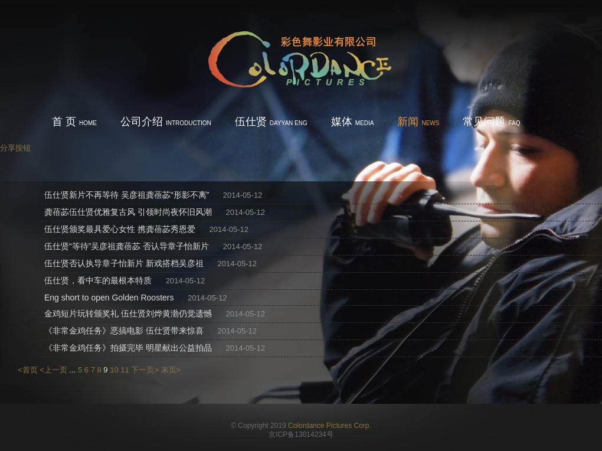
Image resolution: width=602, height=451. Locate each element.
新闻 (418, 122)
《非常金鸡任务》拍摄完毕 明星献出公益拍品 (128, 347)
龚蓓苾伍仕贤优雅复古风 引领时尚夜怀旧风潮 (128, 212)
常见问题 (491, 122)
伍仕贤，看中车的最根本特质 (98, 280)
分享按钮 (15, 147)
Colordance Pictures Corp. (329, 425)
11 (124, 369)
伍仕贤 (271, 122)
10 (114, 369)
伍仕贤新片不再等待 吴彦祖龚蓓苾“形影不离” (126, 195)
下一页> (145, 369)
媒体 (352, 122)
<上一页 (53, 369)
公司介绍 (165, 122)
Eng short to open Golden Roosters (109, 297)
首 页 (74, 122)
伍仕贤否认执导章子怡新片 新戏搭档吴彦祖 (124, 263)
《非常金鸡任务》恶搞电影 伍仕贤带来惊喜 (124, 330)
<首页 (28, 369)
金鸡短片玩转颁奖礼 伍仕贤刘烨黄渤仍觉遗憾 (128, 313)
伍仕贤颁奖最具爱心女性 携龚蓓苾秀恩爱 (119, 229)
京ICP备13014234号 (301, 434)
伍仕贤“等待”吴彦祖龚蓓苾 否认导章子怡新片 (126, 246)
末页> (171, 369)
